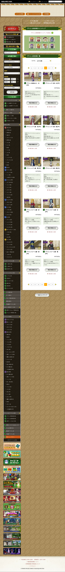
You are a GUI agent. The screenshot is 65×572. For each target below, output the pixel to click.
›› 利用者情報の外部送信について (32, 563)
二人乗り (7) (9, 266)
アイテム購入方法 (34, 21)
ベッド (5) (9, 379)
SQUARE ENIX (6, 1)
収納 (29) (8, 334)
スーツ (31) (9, 187)
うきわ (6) (9, 254)
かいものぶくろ (58, 8)
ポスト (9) (9, 404)
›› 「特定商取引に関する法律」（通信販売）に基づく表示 (32, 559)
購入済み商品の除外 (8, 85)
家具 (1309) (9, 332)
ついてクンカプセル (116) (9, 272)
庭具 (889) (9, 371)
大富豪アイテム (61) (10, 433)
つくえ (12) (9, 386)
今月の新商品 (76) (10, 37)
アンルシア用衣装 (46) (11, 312)
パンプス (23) (9, 224)
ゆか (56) (8, 349)
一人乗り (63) (9, 263)
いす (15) (8, 389)
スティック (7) (10, 137)
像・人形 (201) (10, 381)
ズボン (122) (9, 202)
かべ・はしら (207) (11, 351)
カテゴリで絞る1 (8, 59)
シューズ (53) (9, 222)
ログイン (12, 29)
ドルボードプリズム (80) (9, 260)
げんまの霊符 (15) (10, 428)
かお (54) (8, 237)
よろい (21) (9, 189)
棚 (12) (8, 384)
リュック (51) (9, 244)
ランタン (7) (9, 256)
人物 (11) (8, 278)
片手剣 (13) (9, 130)
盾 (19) (8, 167)
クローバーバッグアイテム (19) (10, 100)
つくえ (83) (9, 341)
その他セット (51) (10, 120)
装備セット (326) (10, 115)
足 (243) (8, 217)
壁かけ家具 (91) (10, 364)
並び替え (34, 60)
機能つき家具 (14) (10, 356)
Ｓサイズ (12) (9, 324)
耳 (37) (8, 234)
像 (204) (8, 361)
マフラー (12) (9, 249)
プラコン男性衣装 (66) (11, 416)
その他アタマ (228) (11, 177)
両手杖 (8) (9, 140)
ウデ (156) (9, 207)
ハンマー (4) (9, 157)
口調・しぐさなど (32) (11, 421)
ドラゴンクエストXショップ (32, 8)
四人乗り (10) (9, 268)
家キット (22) (9, 322)
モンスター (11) (10, 280)
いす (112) (9, 344)
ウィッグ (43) (9, 172)
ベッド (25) (9, 339)
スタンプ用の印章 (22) (10, 298)
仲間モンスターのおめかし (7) (12, 425)
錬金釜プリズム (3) (10, 431)
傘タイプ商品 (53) (10, 251)
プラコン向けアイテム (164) (10, 413)
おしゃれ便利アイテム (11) (12, 105)
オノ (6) (8, 145)
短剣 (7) (8, 135)
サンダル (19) (9, 227)
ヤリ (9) (8, 142)
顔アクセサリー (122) (11, 229)
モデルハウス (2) (10, 319)
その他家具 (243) (10, 369)
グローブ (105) (10, 212)
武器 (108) (9, 127)
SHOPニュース (58, 14)
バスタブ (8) (9, 346)
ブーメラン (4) (10, 159)
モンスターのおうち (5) (11, 406)
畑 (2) (8, 401)
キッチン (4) (9, 359)
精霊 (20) (8, 283)
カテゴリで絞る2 (8, 65)
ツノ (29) (8, 174)
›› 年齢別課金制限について (32, 561)
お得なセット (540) (8, 112)
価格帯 (5, 70)
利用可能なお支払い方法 (49, 23)
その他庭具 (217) (10, 409)
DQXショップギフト (10, 436)
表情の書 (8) (8, 301)
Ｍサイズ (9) (9, 327)
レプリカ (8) (9, 275)
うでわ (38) (9, 209)
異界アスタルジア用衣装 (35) (13, 310)
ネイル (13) (9, 214)
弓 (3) (8, 162)
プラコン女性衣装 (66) (11, 418)
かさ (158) (9, 239)
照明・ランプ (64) (10, 376)
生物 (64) (8, 285)
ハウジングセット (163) (11, 118)
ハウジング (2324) (7, 316)
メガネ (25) (9, 232)
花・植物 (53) (9, 366)
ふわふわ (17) (9, 242)
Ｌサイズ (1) (9, 329)
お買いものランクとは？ (35, 23)
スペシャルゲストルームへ (12, 23)
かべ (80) (8, 394)
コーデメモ (58, 11)
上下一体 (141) (10, 182)
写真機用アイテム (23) (10, 304)
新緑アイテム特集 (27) (11, 39)
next (56, 68)
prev (29, 68)
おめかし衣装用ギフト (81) (9, 307)
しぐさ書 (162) (9, 292)
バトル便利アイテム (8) (11, 103)
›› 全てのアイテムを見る (12, 439)
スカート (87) (9, 204)
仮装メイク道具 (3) (10, 109)
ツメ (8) (8, 150)
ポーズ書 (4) (8, 295)
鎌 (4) (8, 164)
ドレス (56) (9, 184)
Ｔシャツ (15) (9, 194)
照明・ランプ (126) (11, 354)
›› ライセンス (32, 566)
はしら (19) (9, 396)
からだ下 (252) (10, 199)
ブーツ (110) (9, 219)
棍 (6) (8, 147)
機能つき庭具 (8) (10, 399)
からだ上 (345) (10, 179)
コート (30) (9, 192)
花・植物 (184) (10, 374)
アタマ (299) (9, 169)
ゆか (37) (8, 391)
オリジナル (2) (10, 288)
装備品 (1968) (7, 124)
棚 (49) (8, 337)
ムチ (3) (8, 152)
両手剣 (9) (9, 132)
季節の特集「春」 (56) (11, 41)
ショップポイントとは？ (49, 21)
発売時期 (6, 76)
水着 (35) (8, 197)
